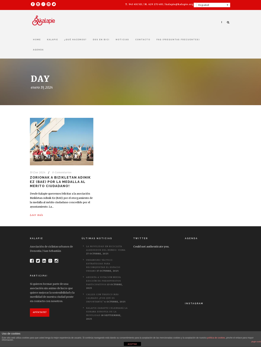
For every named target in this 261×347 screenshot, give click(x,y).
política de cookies (216, 337)
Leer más (36, 215)
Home (37, 39)
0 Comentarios (62, 172)
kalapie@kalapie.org (179, 4)
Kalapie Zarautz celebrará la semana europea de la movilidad (107, 312)
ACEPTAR (132, 344)
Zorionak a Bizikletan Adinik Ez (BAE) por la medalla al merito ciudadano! (60, 181)
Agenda (38, 50)
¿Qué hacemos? (75, 39)
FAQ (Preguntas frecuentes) (178, 39)
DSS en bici (101, 39)
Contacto (142, 39)
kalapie (52, 39)
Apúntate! (39, 312)
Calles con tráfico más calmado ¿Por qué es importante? (102, 298)
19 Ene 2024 (37, 172)
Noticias (122, 39)
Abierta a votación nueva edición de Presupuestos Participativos (103, 281)
